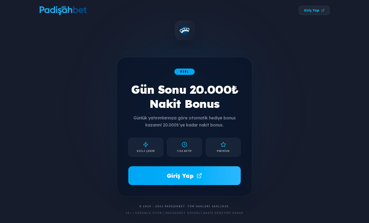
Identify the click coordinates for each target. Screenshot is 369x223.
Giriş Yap (314, 10)
